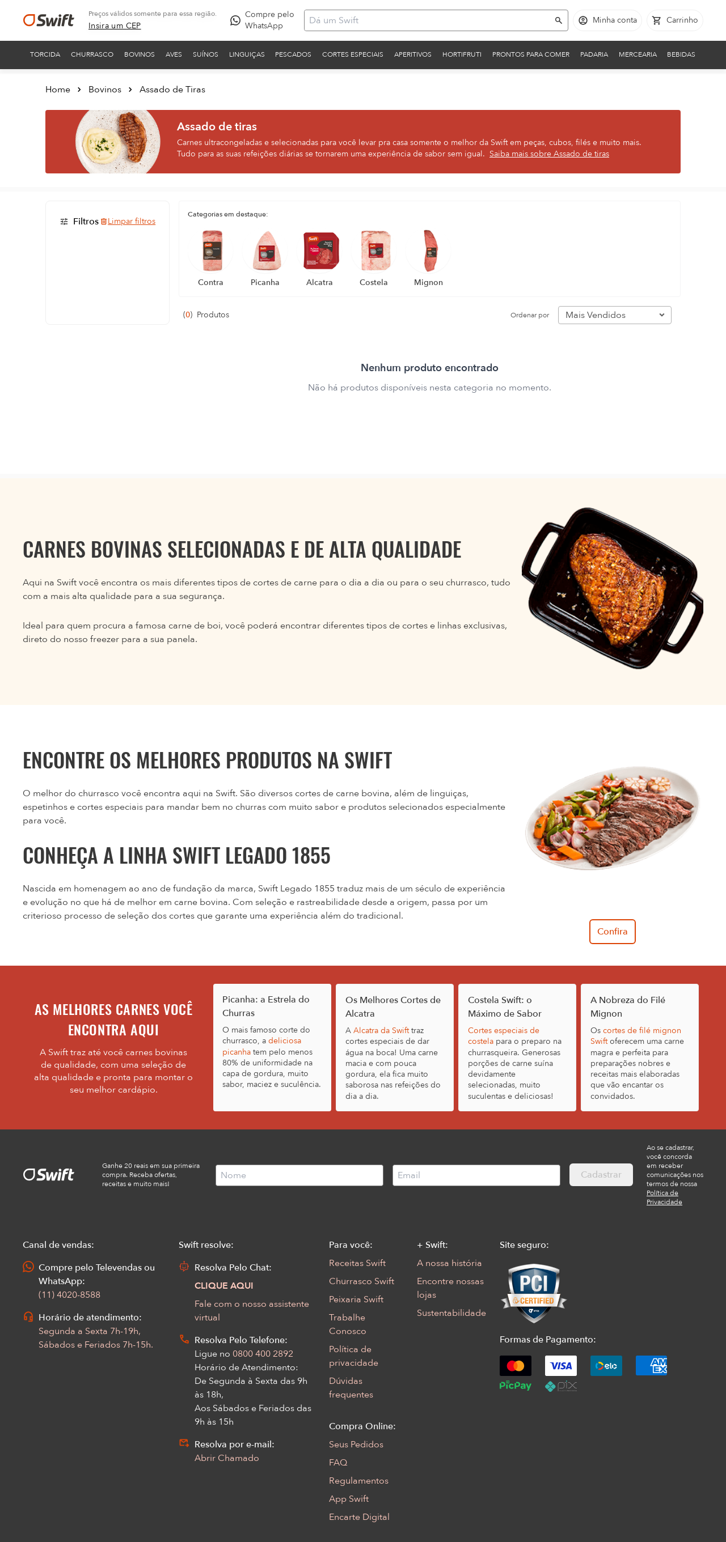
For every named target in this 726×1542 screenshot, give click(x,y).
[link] (114, 26)
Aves (174, 54)
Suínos (205, 54)
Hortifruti (462, 54)
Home (57, 89)
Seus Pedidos (356, 1444)
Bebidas (681, 54)
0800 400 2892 (263, 1354)
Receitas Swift (357, 1263)
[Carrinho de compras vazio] (675, 20)
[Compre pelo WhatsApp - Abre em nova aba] (264, 20)
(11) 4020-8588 (69, 1295)
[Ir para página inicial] (49, 20)
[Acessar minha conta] (607, 20)
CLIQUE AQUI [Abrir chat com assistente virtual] (224, 1286)
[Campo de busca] (429, 20)
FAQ (338, 1462)
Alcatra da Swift (381, 1030)
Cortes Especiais (352, 54)
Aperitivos (413, 54)
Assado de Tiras (172, 89)
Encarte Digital (359, 1517)
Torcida (45, 54)
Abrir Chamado (227, 1458)
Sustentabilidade (451, 1313)
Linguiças (247, 54)
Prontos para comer (530, 54)
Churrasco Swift (361, 1281)
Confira (612, 931)
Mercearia (638, 54)
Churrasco (92, 54)
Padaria (594, 54)
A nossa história (449, 1263)
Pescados (293, 54)
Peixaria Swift (356, 1299)
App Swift (349, 1499)
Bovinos (139, 54)
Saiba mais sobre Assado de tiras (549, 153)
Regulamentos (359, 1481)
